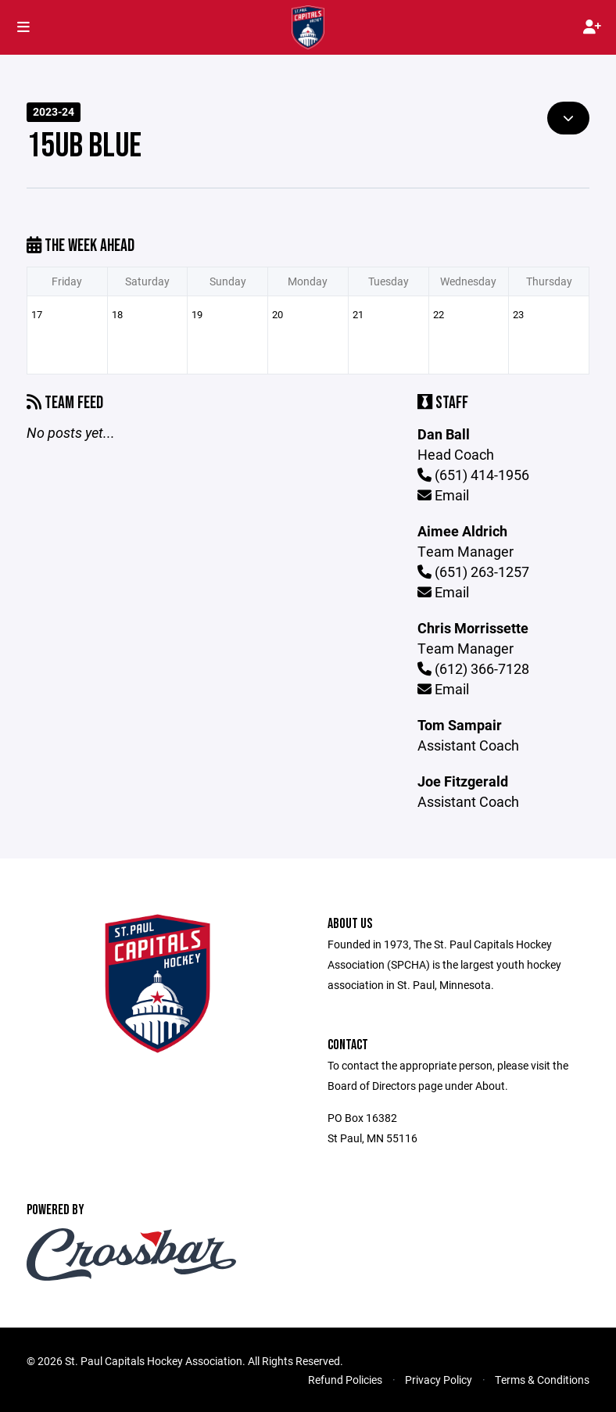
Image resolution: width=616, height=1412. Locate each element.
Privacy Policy (438, 1379)
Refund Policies (345, 1379)
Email (443, 495)
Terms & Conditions (542, 1379)
